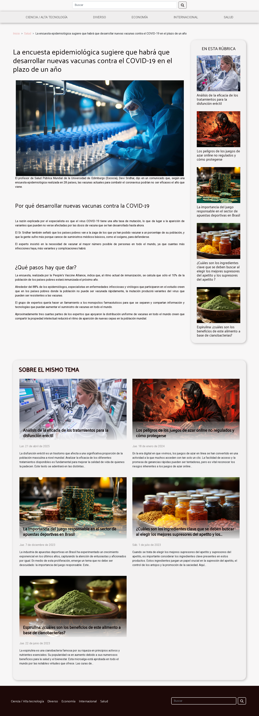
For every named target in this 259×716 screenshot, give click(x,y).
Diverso (99, 17)
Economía (140, 17)
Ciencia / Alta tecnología (46, 17)
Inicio (16, 33)
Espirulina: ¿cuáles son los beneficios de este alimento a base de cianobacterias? (218, 331)
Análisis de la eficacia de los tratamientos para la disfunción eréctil (217, 99)
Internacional (186, 17)
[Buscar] (124, 5)
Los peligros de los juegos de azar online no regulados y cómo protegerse (218, 155)
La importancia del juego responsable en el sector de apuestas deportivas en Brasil (218, 211)
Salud (228, 17)
